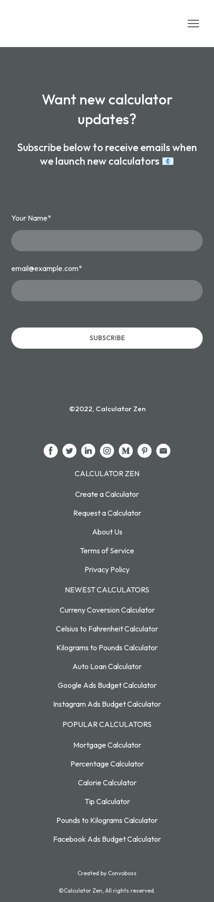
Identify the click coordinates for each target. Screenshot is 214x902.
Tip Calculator (107, 801)
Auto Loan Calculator (107, 666)
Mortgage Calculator (107, 745)
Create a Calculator (107, 494)
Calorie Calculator (107, 782)
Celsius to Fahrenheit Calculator (107, 628)
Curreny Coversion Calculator (107, 610)
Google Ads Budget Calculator (107, 685)
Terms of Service (107, 550)
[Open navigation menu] (193, 23)
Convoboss (122, 873)
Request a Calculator (107, 513)
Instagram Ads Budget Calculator (107, 704)
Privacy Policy (107, 569)
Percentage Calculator (107, 763)
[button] (51, 451)
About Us (107, 531)
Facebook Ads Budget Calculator (107, 839)
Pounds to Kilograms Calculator (107, 820)
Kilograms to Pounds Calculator (107, 647)
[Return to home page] (55, 24)
